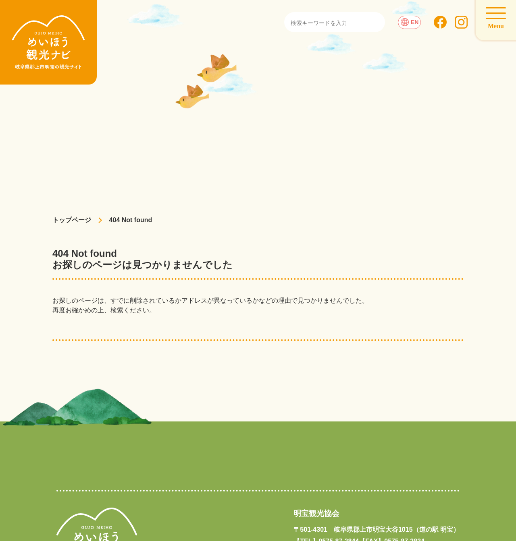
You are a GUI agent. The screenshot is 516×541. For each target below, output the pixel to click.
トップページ (71, 220)
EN (409, 22)
